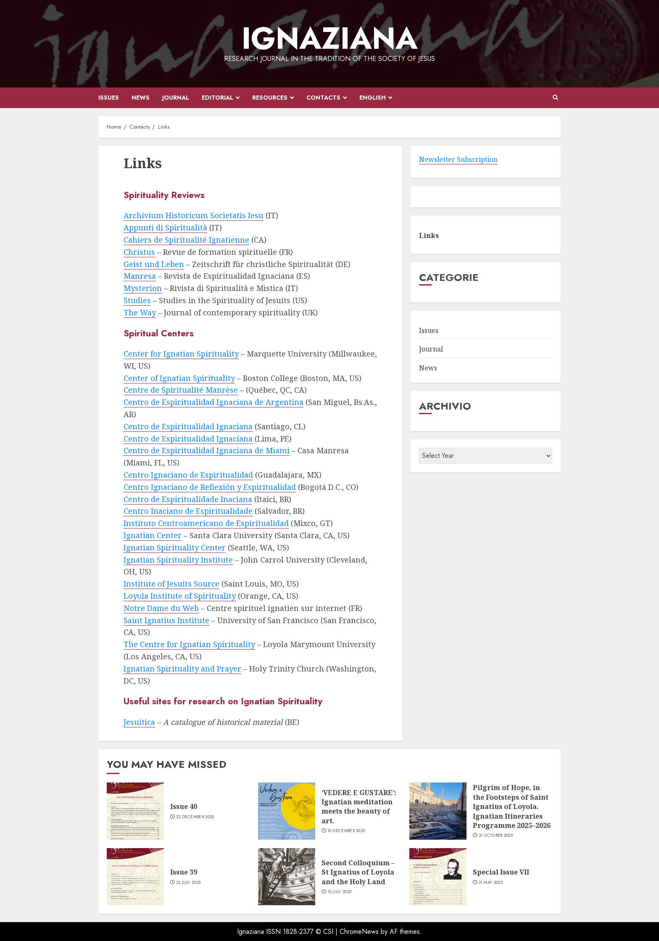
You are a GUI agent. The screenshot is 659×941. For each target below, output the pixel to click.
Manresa (140, 276)
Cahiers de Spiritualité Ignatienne (186, 240)
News (141, 97)
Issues (108, 97)
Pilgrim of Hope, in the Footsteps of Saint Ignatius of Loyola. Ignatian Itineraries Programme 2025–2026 (512, 806)
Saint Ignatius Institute (166, 620)
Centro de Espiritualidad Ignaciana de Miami (207, 450)
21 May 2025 (491, 882)
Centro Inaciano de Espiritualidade (188, 511)
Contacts (323, 97)
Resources (269, 97)
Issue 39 (183, 872)
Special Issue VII (501, 872)
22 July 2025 (188, 882)
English (372, 97)
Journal (175, 97)
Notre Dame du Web (161, 608)
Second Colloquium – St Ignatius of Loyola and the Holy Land (358, 872)
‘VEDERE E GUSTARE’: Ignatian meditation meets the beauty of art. (359, 806)
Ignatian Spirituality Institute (178, 560)
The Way (140, 312)
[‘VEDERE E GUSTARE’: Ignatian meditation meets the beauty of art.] (286, 811)
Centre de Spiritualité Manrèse (181, 390)
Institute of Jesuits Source (171, 584)
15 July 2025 (339, 892)
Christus (139, 252)
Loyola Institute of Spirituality (180, 596)
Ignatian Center (153, 535)
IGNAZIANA (330, 38)
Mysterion (143, 288)
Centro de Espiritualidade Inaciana (188, 499)
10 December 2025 (346, 831)
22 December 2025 (195, 817)
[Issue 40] (135, 811)
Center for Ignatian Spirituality (181, 354)
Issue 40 (183, 806)
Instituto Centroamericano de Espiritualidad (206, 523)
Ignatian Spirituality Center (175, 547)
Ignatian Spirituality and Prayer (182, 668)
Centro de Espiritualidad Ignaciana (188, 426)
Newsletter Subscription (458, 159)
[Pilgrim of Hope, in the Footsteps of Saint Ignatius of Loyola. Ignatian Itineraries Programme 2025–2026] (438, 811)
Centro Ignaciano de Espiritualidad (188, 475)
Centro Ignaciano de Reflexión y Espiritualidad (210, 487)
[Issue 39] (135, 876)
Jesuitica (139, 722)
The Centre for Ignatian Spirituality (189, 644)
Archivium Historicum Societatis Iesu (194, 215)
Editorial (217, 97)
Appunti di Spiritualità (165, 227)
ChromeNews (359, 931)
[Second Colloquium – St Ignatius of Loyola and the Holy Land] (286, 876)
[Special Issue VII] (438, 876)
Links (429, 235)
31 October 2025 (496, 835)
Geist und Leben (154, 264)
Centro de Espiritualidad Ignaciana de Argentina (213, 402)
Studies (137, 300)
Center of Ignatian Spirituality (179, 378)
